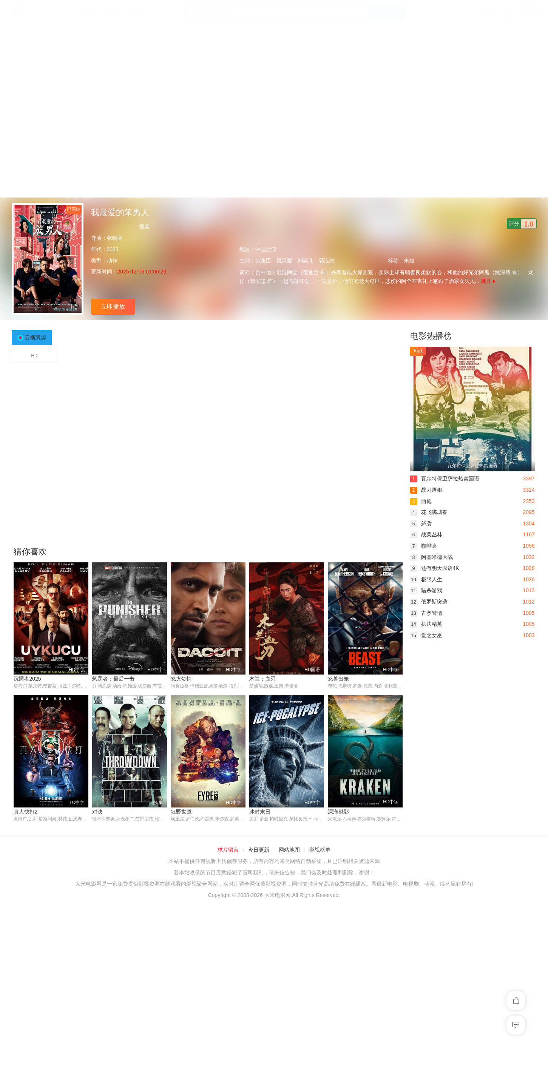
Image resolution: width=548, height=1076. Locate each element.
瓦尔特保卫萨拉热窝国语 (444, 478)
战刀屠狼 (426, 490)
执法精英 (426, 624)
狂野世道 (181, 812)
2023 (113, 249)
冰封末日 (259, 812)
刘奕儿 (305, 261)
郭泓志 (327, 261)
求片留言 (228, 850)
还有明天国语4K (434, 568)
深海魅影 (338, 812)
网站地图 (289, 850)
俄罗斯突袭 (429, 602)
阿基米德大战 (431, 557)
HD (34, 355)
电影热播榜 (431, 336)
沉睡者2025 (27, 679)
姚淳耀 (284, 261)
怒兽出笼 (338, 679)
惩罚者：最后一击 (113, 679)
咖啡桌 (423, 546)
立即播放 (113, 306)
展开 (488, 281)
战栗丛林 (426, 534)
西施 (421, 501)
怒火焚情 (181, 679)
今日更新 (258, 850)
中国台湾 (265, 249)
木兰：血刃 (262, 679)
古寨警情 (426, 613)
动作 (112, 261)
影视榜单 (319, 850)
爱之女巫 (426, 635)
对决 (97, 812)
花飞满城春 (429, 512)
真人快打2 (26, 812)
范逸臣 (263, 261)
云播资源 (35, 337)
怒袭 (421, 523)
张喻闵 (115, 238)
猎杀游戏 (426, 590)
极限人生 (426, 579)
